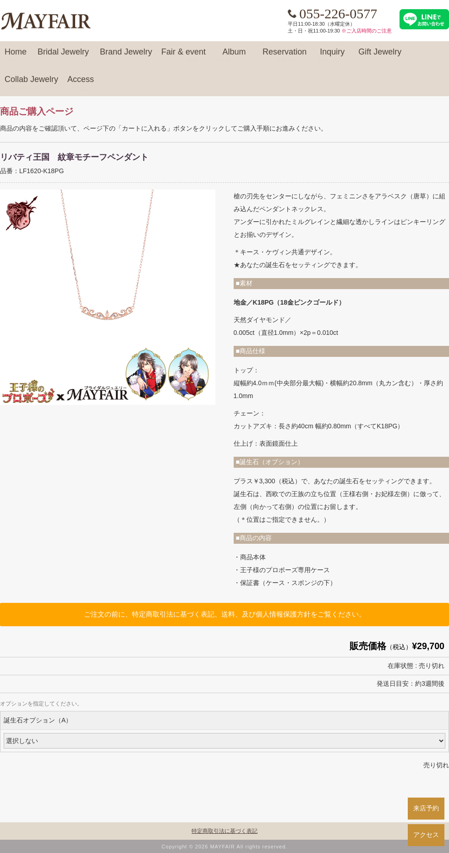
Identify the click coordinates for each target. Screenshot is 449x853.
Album (234, 56)
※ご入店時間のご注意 (366, 30)
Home (16, 56)
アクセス (426, 834)
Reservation (285, 56)
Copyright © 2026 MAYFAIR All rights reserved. (225, 846)
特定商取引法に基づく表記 (224, 831)
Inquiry (332, 56)
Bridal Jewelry (63, 56)
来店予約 (426, 808)
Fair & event (183, 56)
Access (80, 83)
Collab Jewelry (31, 83)
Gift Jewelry (380, 56)
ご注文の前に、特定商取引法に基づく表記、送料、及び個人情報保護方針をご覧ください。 (225, 614)
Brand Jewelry (126, 56)
